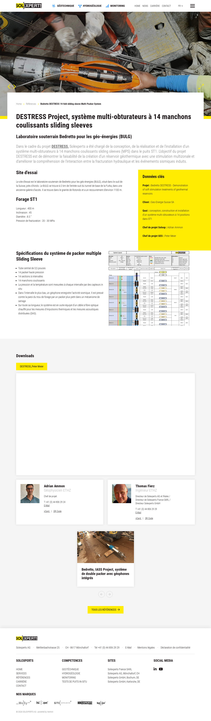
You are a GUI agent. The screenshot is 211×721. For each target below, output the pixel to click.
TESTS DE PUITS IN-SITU (74, 681)
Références (31, 103)
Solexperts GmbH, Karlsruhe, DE (124, 681)
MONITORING (122, 5)
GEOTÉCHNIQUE (70, 669)
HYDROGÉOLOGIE (97, 5)
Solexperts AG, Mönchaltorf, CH (123, 673)
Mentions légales (146, 647)
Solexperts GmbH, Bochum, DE (123, 677)
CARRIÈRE (155, 5)
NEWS (145, 5)
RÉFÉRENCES (23, 677)
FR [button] (179, 6)
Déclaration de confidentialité (175, 647)
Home (19, 103)
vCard (47, 511)
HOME (137, 5)
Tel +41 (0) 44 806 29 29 (106, 647)
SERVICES (21, 673)
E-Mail (47, 505)
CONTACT (166, 5)
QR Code (57, 511)
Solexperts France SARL (120, 669)
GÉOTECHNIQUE (70, 5)
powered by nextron (45, 712)
